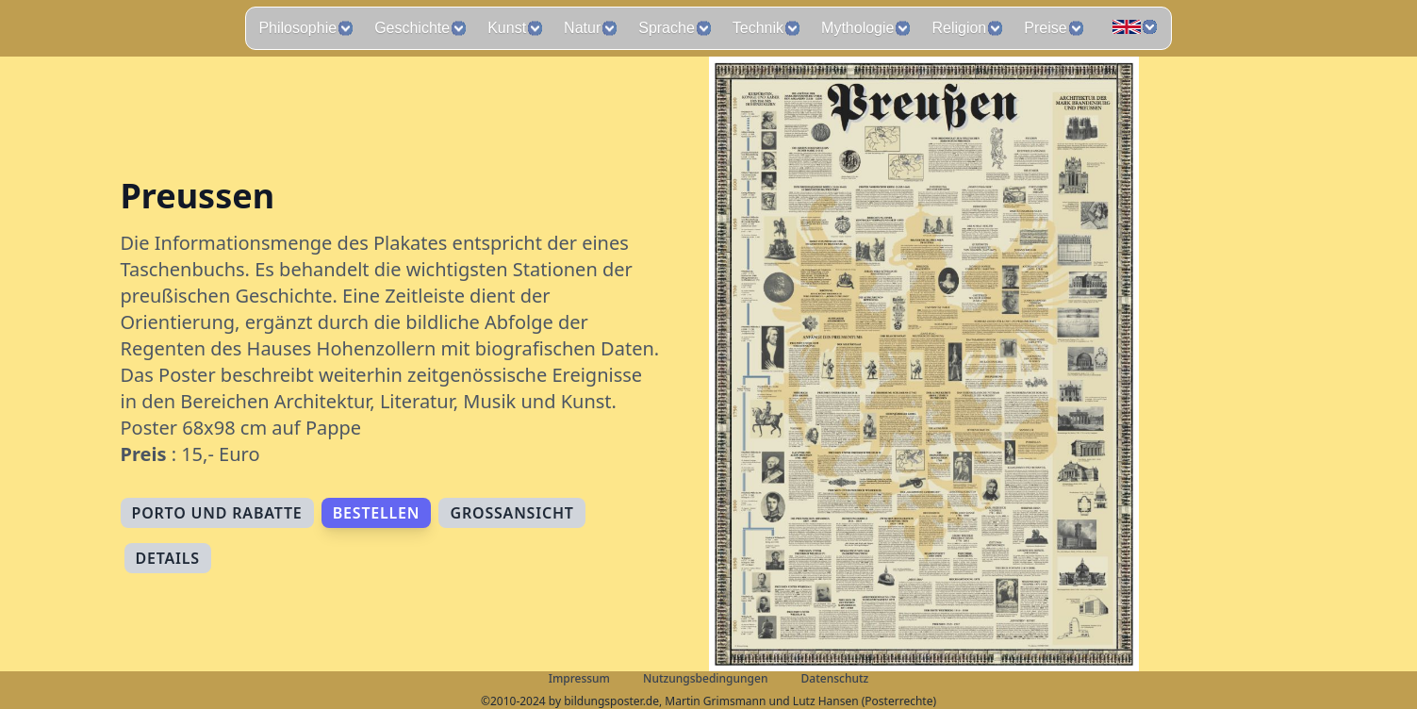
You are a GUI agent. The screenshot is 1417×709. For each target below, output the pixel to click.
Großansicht (511, 513)
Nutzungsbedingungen (705, 678)
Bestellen (376, 513)
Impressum (579, 678)
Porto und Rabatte (217, 513)
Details (168, 558)
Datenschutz (835, 678)
